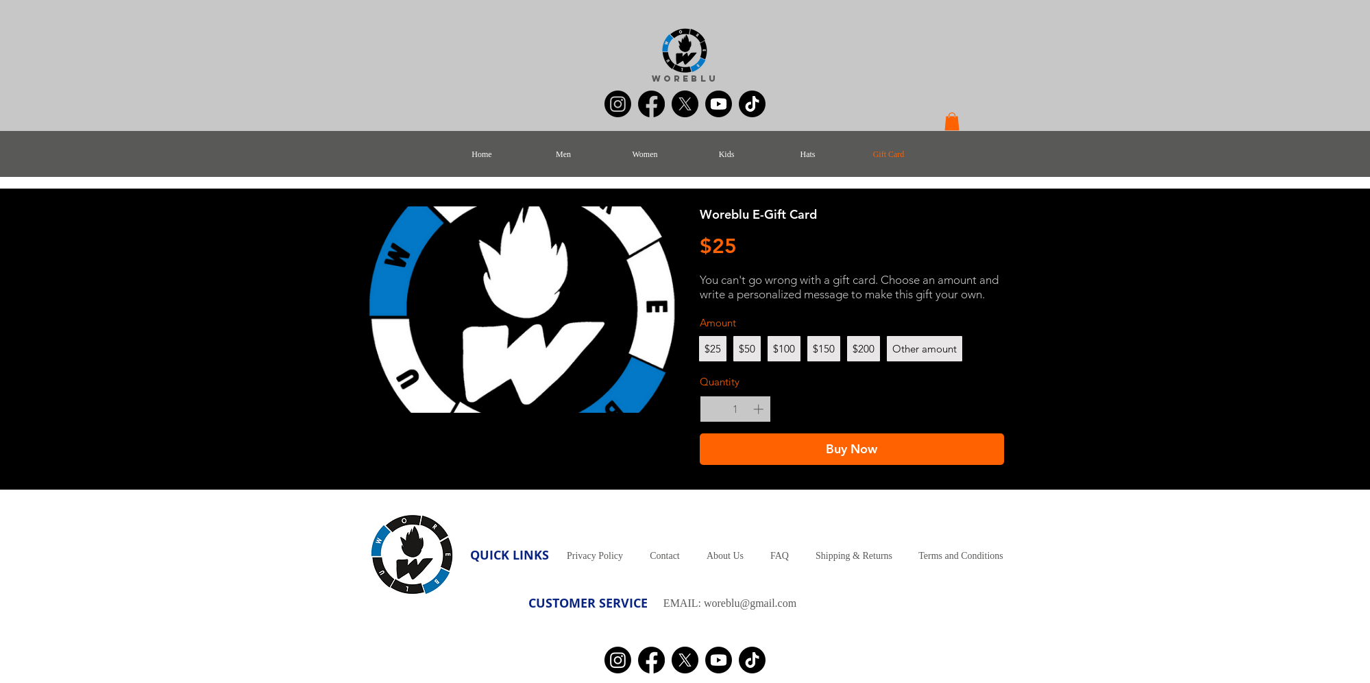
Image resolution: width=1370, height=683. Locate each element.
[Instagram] (617, 104)
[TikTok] (752, 104)
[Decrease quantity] (712, 409)
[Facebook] (651, 104)
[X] (685, 104)
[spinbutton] (735, 409)
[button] (951, 121)
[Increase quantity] (758, 409)
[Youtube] (718, 104)
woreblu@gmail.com (750, 603)
